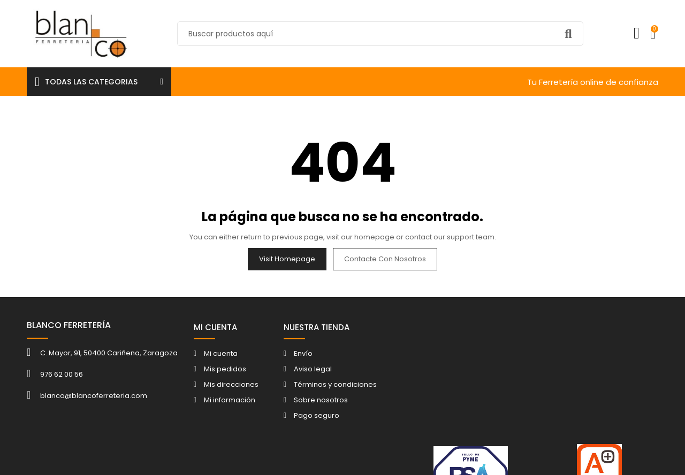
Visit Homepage (287, 259)
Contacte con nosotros (385, 259)
